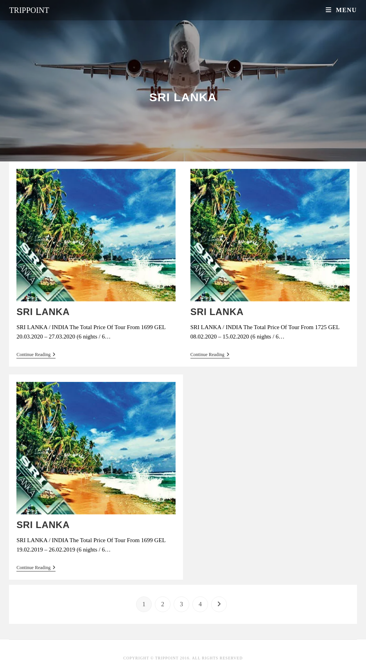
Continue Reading (36, 355)
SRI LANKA (43, 311)
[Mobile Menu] (341, 10)
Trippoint (29, 10)
